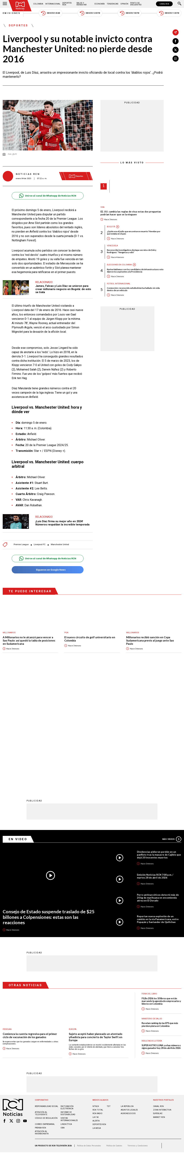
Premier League (21, 544)
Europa (72, 911)
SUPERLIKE (157, 995)
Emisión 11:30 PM (169, 13)
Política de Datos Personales (89, 1028)
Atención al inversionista (42, 1014)
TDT (109, 988)
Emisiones (12, 13)
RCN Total (98, 992)
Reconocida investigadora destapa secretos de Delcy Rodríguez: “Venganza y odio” (131, 251)
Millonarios (9, 632)
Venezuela (112, 246)
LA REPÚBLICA (127, 988)
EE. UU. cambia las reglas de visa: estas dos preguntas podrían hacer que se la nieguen (130, 213)
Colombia (38, 4)
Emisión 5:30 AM (50, 13)
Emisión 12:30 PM (90, 13)
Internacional (52, 4)
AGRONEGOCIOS (128, 995)
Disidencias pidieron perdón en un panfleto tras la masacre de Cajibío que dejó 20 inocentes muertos (159, 737)
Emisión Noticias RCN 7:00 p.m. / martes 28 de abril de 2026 (155, 758)
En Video (18, 721)
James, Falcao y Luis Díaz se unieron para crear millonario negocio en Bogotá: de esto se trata (63, 289)
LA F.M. (96, 999)
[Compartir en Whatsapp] (175, 59)
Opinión (124, 4)
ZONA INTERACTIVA (162, 992)
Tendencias (112, 4)
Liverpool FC (39, 544)
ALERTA (96, 1003)
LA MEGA (97, 1010)
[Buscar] (179, 4)
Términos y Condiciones (137, 1028)
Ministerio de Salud (152, 901)
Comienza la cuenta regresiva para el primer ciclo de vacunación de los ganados (30, 918)
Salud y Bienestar (81, 4)
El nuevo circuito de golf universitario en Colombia (89, 639)
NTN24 (96, 988)
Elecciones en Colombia (119, 265)
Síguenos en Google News (47, 569)
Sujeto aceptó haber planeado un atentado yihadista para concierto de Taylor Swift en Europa (95, 919)
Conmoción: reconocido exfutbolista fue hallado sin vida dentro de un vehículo (133, 289)
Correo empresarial (45, 1006)
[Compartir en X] (175, 50)
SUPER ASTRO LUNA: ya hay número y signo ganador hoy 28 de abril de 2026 (161, 929)
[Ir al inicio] (20, 5)
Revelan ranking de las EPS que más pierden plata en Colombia (160, 906)
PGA (66, 632)
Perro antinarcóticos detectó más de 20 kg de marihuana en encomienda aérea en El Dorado (158, 780)
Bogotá (111, 227)
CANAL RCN (164, 4)
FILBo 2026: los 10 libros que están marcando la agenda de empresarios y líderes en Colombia (161, 883)
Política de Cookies (114, 1028)
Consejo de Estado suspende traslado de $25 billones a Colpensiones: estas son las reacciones (49, 799)
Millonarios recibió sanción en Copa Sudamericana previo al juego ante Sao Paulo (150, 640)
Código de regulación (46, 1000)
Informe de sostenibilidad (68, 995)
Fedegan (7, 911)
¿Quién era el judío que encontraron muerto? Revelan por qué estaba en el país (133, 232)
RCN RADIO (97, 995)
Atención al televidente (41, 995)
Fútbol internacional (118, 284)
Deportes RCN (67, 4)
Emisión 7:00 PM (129, 13)
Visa (102, 207)
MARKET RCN (159, 999)
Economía (100, 4)
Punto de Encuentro (136, 4)
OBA (63, 1010)
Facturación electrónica (67, 989)
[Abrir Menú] (5, 3)
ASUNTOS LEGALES (129, 992)
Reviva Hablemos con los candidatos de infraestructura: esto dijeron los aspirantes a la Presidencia (135, 270)
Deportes (18, 25)
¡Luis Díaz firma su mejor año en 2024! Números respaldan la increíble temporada (62, 523)
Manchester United (60, 544)
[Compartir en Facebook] (175, 41)
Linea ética (66, 1006)
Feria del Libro (149, 876)
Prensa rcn (40, 1010)
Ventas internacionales (69, 1001)
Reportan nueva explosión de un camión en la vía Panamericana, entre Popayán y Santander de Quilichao (158, 801)
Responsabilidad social (46, 988)
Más (171, 721)
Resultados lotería (152, 923)
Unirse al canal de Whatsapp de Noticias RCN (47, 195)
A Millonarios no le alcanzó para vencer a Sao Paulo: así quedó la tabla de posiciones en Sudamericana (29, 640)
